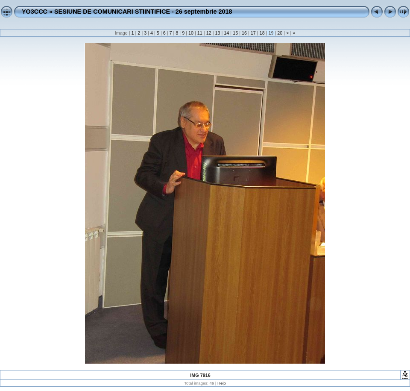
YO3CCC (34, 11)
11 (200, 32)
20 (280, 32)
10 (191, 32)
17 (253, 32)
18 (262, 32)
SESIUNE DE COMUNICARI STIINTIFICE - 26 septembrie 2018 (143, 11)
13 (217, 32)
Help (221, 383)
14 (226, 32)
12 (209, 32)
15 (235, 32)
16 (244, 32)
